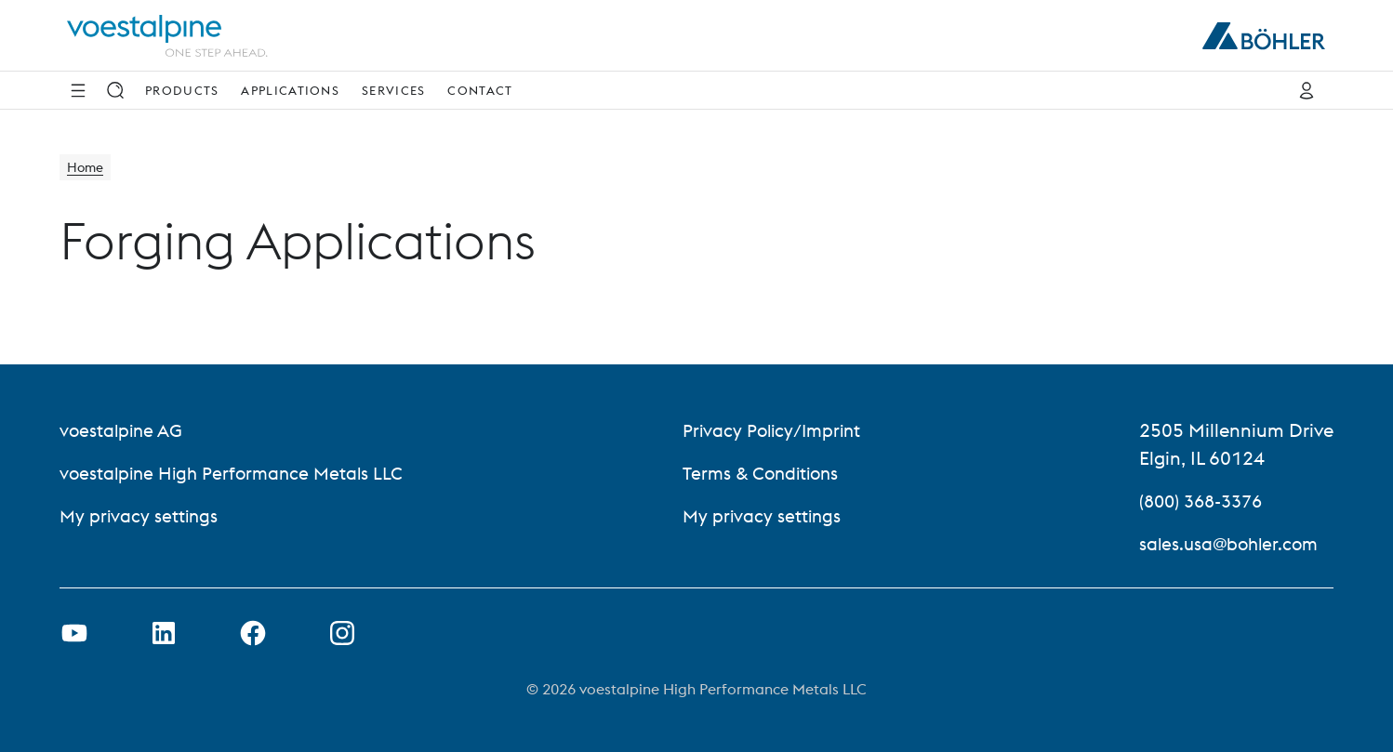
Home (88, 169)
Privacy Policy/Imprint (776, 430)
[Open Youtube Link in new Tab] (74, 633)
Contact (479, 90)
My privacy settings (140, 515)
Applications (290, 90)
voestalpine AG (123, 430)
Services (393, 90)
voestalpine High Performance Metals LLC (236, 472)
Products (182, 90)
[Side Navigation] (78, 90)
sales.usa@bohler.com (1232, 543)
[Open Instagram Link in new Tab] (342, 633)
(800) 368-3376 (1205, 500)
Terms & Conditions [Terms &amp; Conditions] (765, 472)
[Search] (115, 90)
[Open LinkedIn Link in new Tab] (164, 633)
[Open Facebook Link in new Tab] (253, 633)
